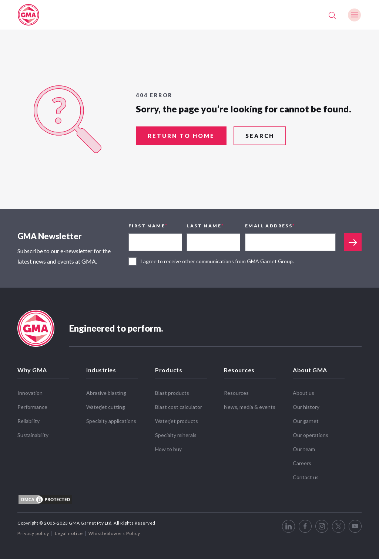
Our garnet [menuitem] (306, 421)
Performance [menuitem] (32, 407)
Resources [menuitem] (239, 369)
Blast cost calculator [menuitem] (178, 407)
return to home (181, 136)
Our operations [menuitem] (310, 435)
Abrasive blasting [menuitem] (106, 393)
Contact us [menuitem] (306, 477)
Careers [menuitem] (302, 463)
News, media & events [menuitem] (249, 407)
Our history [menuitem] (306, 407)
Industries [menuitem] (101, 369)
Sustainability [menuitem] (32, 435)
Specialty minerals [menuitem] (176, 435)
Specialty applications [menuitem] (111, 421)
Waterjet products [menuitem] (176, 421)
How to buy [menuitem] (168, 449)
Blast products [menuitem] (172, 393)
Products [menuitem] (168, 369)
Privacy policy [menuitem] (33, 533)
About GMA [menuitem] (310, 369)
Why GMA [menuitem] (32, 369)
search (259, 136)
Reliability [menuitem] (28, 421)
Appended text (353, 242)
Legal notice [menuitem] (69, 533)
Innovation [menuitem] (30, 393)
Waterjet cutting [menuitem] (105, 407)
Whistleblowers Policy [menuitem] (114, 533)
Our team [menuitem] (304, 449)
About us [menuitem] (303, 393)
